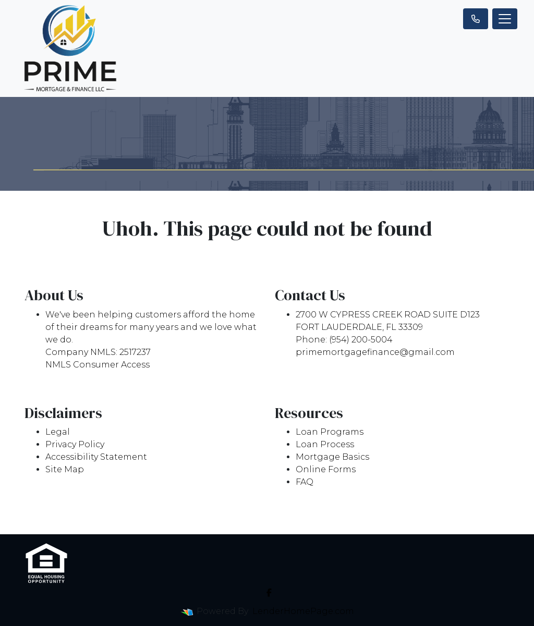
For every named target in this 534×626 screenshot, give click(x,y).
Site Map (64, 469)
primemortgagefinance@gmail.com (375, 352)
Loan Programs (329, 432)
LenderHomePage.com (303, 611)
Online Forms (326, 469)
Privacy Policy (74, 444)
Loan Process (325, 444)
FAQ (304, 482)
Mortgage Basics (332, 457)
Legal (57, 432)
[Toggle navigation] (504, 18)
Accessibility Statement (96, 457)
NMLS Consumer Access (97, 365)
